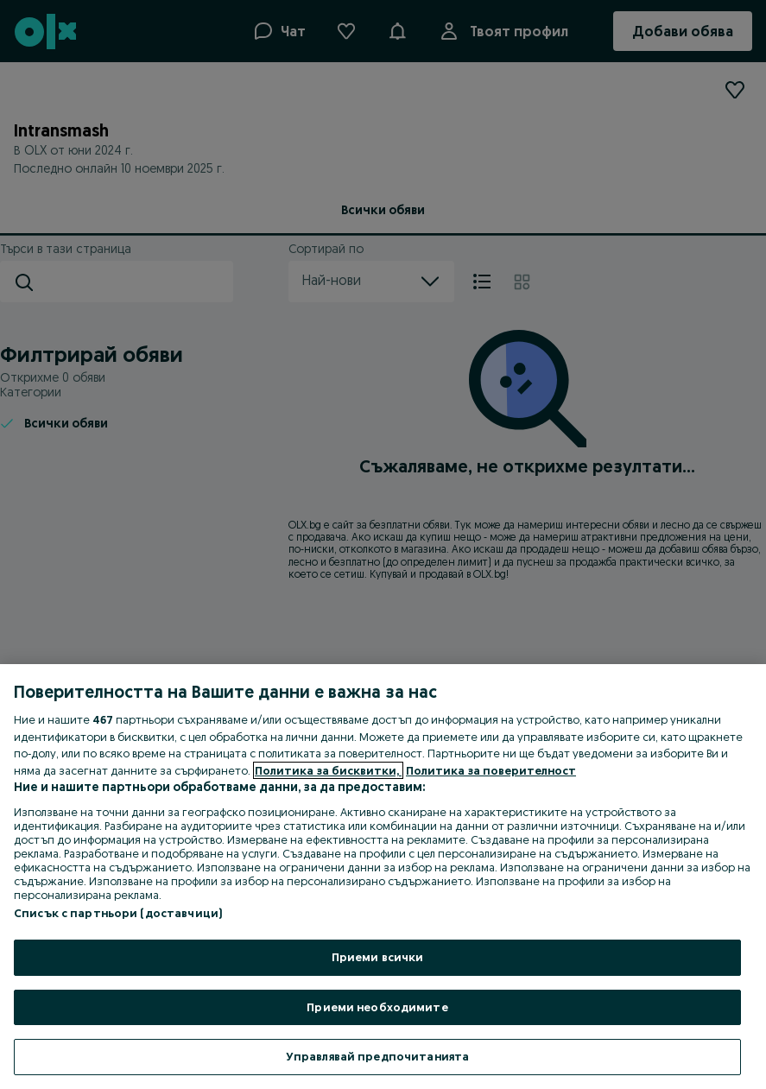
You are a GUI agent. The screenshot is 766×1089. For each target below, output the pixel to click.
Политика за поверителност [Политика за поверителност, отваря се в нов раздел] (491, 770)
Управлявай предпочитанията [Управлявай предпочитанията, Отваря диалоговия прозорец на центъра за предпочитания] (377, 1056)
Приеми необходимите (377, 1007)
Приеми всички (378, 957)
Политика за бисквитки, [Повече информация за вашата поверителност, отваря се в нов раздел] (328, 770)
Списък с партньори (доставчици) (118, 913)
